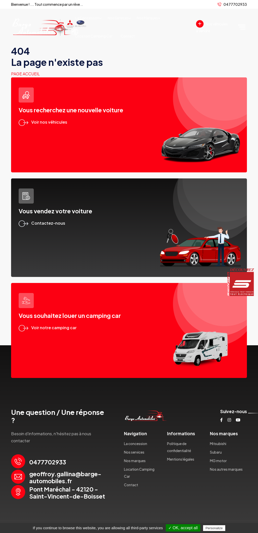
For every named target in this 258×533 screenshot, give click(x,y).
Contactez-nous (42, 223)
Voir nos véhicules (43, 122)
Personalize (214, 528)
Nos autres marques (226, 469)
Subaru (216, 452)
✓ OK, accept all (183, 528)
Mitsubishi (218, 443)
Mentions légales (180, 459)
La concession (87, 18)
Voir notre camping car (48, 327)
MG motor (218, 460)
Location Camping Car (93, 36)
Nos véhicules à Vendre (212, 26)
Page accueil (25, 73)
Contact (128, 36)
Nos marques (147, 18)
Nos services (118, 18)
